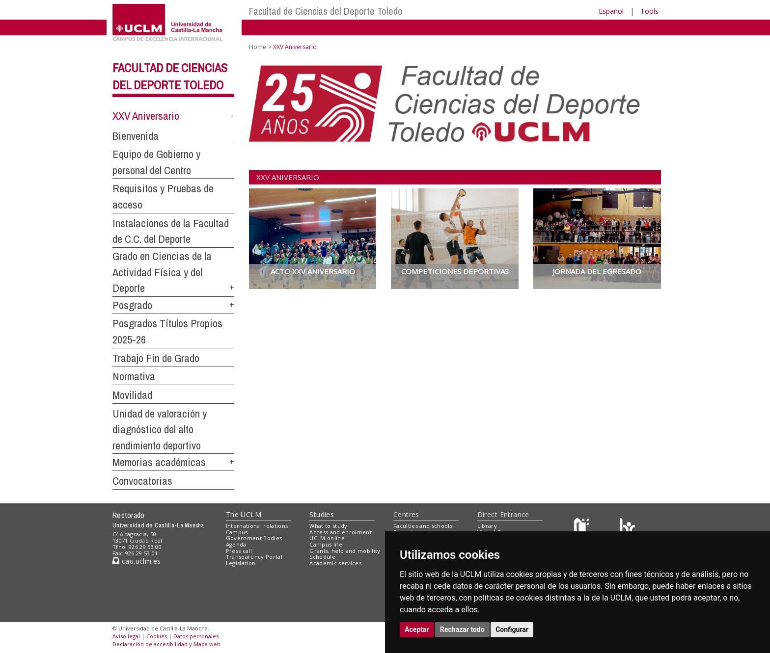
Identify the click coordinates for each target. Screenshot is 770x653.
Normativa (133, 376)
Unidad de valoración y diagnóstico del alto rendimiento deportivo (159, 429)
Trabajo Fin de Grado (155, 358)
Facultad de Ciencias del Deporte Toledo (326, 11)
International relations (257, 525)
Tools (649, 11)
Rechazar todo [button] (462, 629)
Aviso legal (126, 636)
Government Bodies (254, 538)
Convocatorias (142, 480)
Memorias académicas (159, 462)
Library (487, 525)
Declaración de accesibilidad (150, 644)
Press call (239, 550)
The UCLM (243, 514)
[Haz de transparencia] (583, 527)
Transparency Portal (254, 556)
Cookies (156, 636)
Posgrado (132, 305)
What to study (328, 525)
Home (257, 47)
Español (611, 11)
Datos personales (196, 636)
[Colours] (627, 527)
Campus (237, 532)
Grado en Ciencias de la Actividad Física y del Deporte (162, 272)
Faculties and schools (422, 525)
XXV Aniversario (145, 115)
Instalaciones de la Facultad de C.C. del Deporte (170, 231)
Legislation (241, 563)
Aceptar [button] (417, 629)
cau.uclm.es (136, 561)
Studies (321, 514)
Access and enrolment (340, 532)
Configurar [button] (511, 629)
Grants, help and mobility (344, 550)
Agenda (236, 544)
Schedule (322, 556)
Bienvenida (135, 136)
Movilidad (132, 395)
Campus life (325, 544)
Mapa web (206, 644)
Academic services (335, 563)
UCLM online (327, 538)
